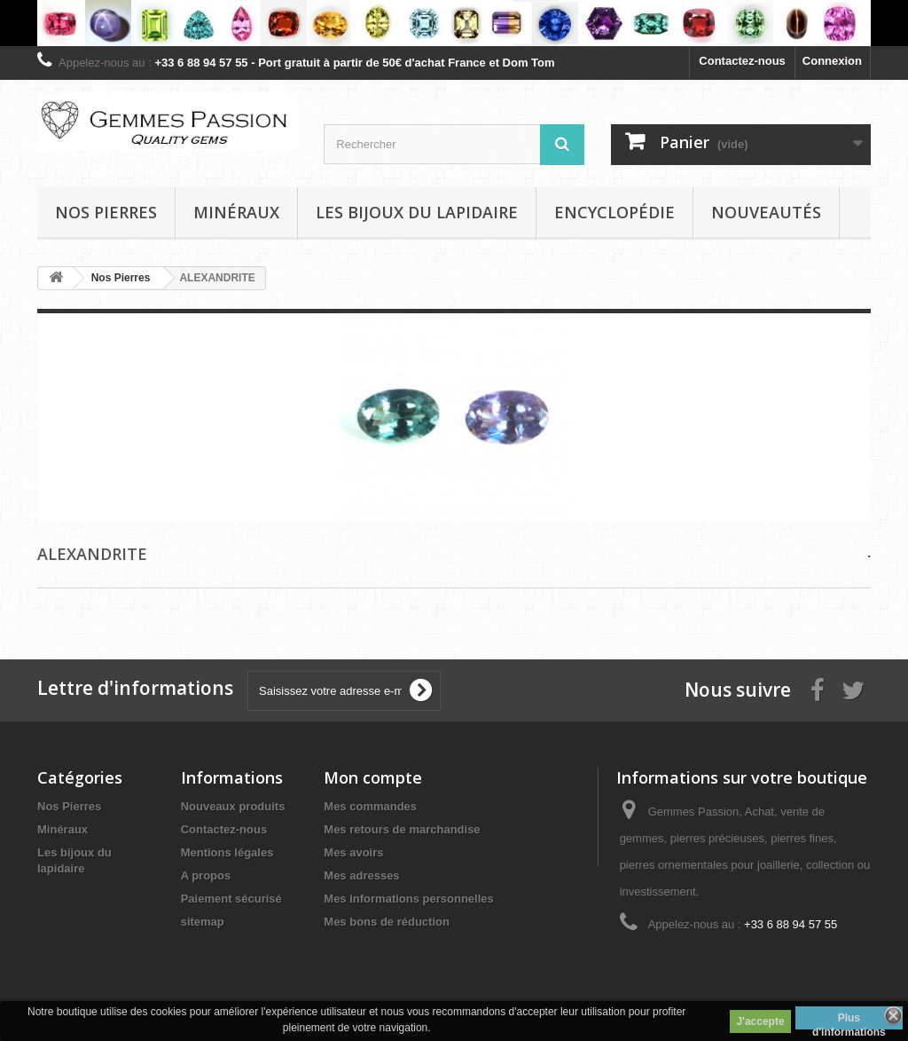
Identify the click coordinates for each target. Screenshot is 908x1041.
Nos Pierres (69, 806)
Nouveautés (766, 212)
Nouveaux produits (233, 806)
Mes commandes (370, 806)
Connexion (832, 60)
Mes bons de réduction (387, 921)
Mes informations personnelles (408, 898)
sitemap (202, 921)
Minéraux (236, 212)
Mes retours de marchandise (402, 829)
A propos (206, 875)
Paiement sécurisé (231, 898)
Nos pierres (106, 212)
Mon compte (373, 777)
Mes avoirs (353, 852)
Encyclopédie (614, 212)
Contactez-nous (742, 60)
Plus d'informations (849, 1020)
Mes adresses (361, 875)
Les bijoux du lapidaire (417, 212)
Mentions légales (227, 852)
